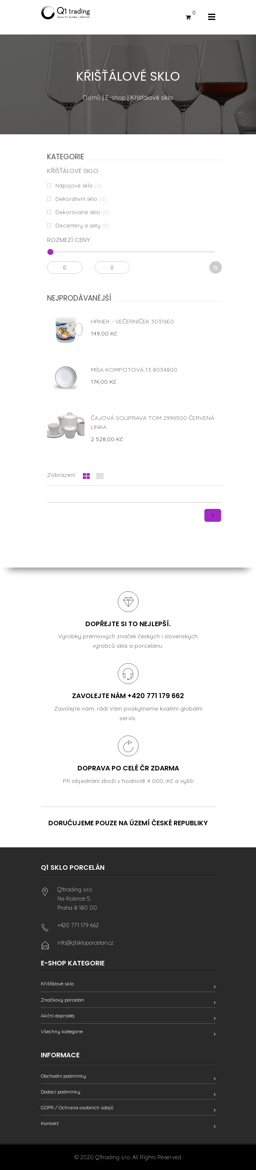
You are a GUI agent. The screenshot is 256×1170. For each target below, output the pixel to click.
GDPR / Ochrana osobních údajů (77, 1107)
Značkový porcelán (62, 1000)
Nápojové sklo (74, 185)
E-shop (115, 97)
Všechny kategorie (62, 1031)
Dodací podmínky (60, 1092)
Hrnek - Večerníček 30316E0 (132, 321)
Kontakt (50, 1123)
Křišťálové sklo (57, 983)
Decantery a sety (77, 225)
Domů (92, 97)
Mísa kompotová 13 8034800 (134, 369)
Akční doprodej (58, 1015)
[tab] (86, 476)
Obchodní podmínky (63, 1076)
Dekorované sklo (77, 212)
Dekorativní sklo (76, 198)
